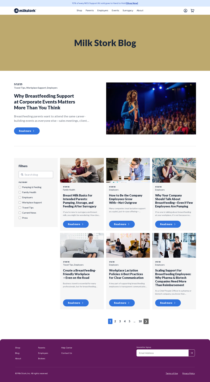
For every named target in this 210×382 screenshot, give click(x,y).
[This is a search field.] (36, 174)
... (134, 321)
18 (140, 321)
